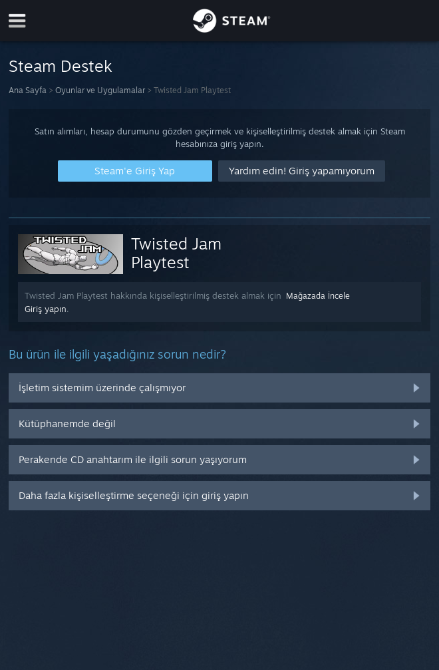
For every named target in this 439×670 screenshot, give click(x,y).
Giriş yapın (46, 308)
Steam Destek (60, 66)
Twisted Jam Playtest (176, 253)
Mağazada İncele (318, 296)
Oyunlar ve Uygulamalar (100, 90)
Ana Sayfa (28, 90)
